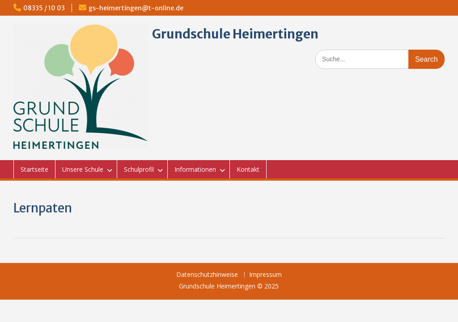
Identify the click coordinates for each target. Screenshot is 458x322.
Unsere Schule (82, 169)
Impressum (265, 275)
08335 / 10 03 (44, 8)
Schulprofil (139, 169)
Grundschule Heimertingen (235, 34)
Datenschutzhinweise (207, 275)
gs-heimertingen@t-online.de (136, 8)
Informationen (195, 169)
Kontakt (248, 169)
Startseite (34, 169)
